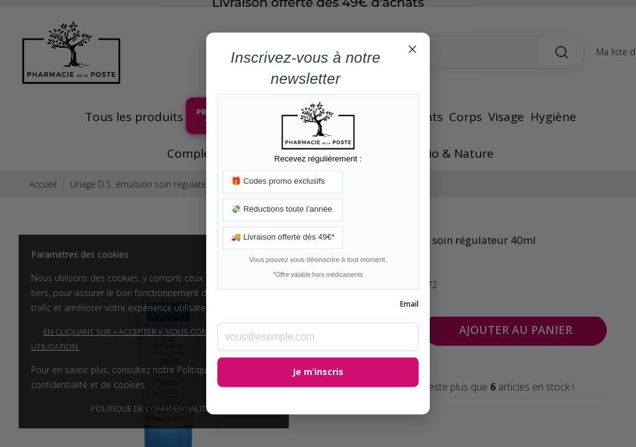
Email (409, 304)
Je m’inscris (318, 372)
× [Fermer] (412, 48)
